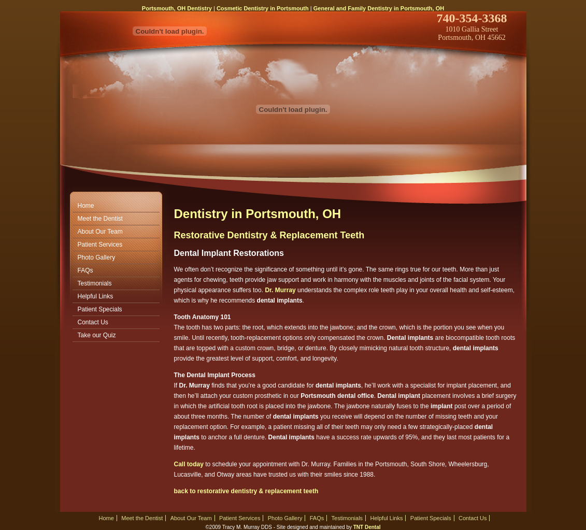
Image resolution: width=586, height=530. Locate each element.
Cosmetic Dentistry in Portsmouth (263, 8)
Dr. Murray (280, 290)
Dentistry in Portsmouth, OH (257, 214)
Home (86, 205)
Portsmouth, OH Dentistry (177, 8)
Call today (189, 464)
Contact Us (93, 322)
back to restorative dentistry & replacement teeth (246, 491)
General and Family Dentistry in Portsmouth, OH (378, 8)
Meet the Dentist (100, 218)
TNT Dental (367, 527)
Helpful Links (95, 296)
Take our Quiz (97, 335)
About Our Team (100, 231)
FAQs (85, 270)
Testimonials (95, 283)
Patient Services (100, 244)
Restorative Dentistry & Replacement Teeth (269, 235)
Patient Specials (100, 309)
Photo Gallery (97, 257)
